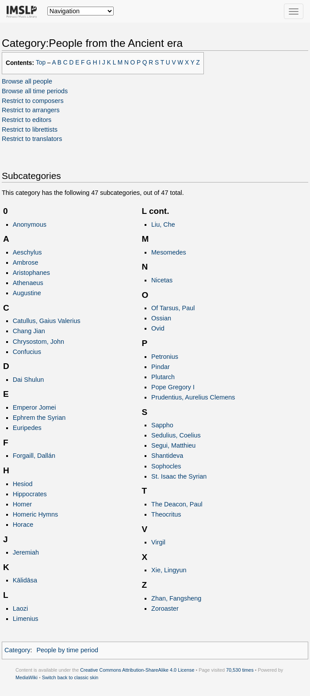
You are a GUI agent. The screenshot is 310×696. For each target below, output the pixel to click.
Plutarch (163, 376)
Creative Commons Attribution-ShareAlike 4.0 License (137, 670)
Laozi (20, 608)
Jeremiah (26, 552)
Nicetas (161, 280)
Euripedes (27, 427)
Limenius (25, 618)
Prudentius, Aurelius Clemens (193, 397)
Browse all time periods (35, 91)
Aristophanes (31, 272)
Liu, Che (163, 224)
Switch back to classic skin (70, 677)
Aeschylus (27, 252)
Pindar (160, 366)
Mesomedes (168, 252)
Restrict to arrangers (31, 110)
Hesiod (23, 483)
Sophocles (166, 466)
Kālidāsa (25, 580)
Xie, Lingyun (168, 570)
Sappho (162, 425)
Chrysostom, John (38, 341)
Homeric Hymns (35, 514)
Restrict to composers (33, 100)
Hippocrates (30, 494)
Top (41, 62)
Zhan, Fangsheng (176, 598)
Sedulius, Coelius (176, 435)
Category (17, 650)
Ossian (161, 318)
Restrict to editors (26, 119)
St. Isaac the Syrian (179, 476)
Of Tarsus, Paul (173, 308)
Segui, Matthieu (173, 445)
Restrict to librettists (29, 129)
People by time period (67, 650)
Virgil (158, 542)
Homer (22, 504)
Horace (23, 524)
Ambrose (25, 262)
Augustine (27, 293)
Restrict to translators (32, 138)
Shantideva (167, 455)
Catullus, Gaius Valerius (46, 320)
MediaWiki (26, 677)
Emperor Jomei (34, 407)
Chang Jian (29, 331)
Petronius (164, 356)
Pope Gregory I (173, 387)
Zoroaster (165, 608)
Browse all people (27, 81)
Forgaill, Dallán (34, 455)
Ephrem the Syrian (39, 417)
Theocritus (166, 514)
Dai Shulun (28, 379)
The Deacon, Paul (177, 504)
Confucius (27, 351)
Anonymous (29, 224)
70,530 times (239, 670)
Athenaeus (28, 282)
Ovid (158, 328)
